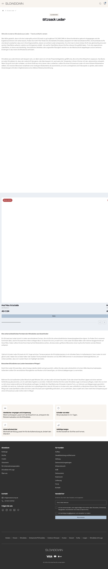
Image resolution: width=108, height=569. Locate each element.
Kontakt (57, 488)
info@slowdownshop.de (11, 497)
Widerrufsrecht (60, 466)
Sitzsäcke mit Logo (8, 470)
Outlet (4, 459)
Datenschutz (59, 473)
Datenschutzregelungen (63, 462)
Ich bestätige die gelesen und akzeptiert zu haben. (73, 513)
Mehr (54, 316)
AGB (56, 470)
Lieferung (58, 480)
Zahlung (57, 459)
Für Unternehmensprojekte (11, 466)
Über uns (4, 473)
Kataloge (5, 452)
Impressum (59, 477)
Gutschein (5, 462)
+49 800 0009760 (9, 501)
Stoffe (4, 455)
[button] (100, 322)
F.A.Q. (57, 484)
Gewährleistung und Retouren (65, 455)
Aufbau (57, 452)
